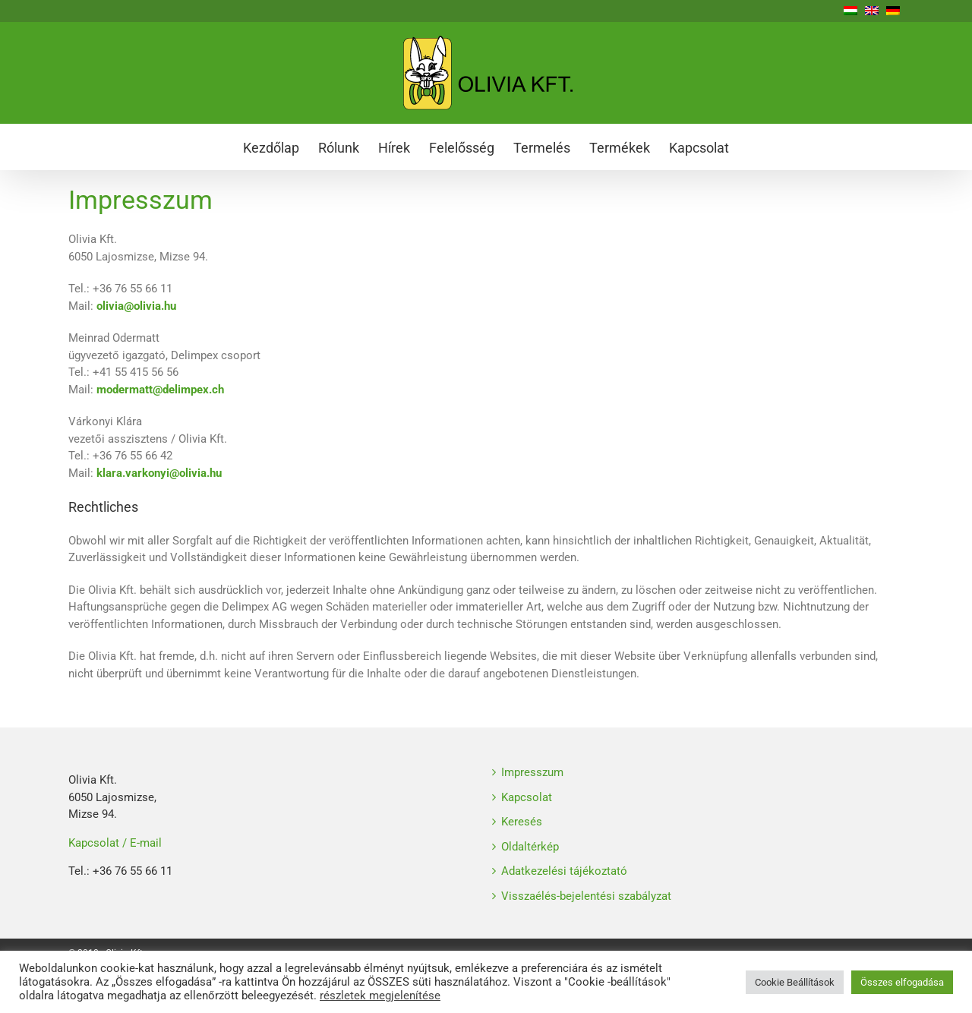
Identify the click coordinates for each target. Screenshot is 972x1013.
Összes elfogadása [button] (902, 982)
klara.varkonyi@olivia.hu (159, 473)
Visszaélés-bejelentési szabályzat (586, 896)
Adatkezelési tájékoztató (564, 871)
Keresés (521, 821)
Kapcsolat (526, 797)
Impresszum (532, 772)
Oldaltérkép (530, 847)
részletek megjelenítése (380, 995)
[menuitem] (280, 146)
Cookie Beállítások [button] (795, 982)
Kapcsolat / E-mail (115, 843)
